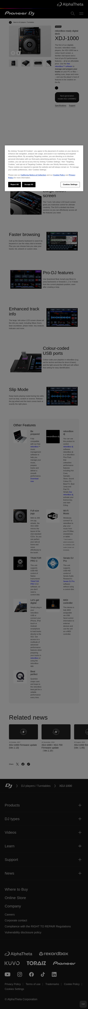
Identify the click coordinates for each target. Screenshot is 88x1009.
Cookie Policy (59, 175)
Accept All (28, 184)
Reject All (15, 184)
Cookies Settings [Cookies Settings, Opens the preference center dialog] (70, 184)
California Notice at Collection (33, 175)
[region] (44, 168)
